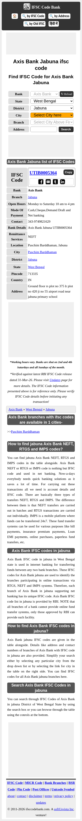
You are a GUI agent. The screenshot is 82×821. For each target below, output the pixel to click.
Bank (18, 94)
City (19, 115)
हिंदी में (54, 24)
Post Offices (41, 789)
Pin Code (23, 789)
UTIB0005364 (43, 172)
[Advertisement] (41, 43)
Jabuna (32, 197)
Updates (55, 380)
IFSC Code (15, 783)
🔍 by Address (59, 16)
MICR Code (33, 783)
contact (21, 796)
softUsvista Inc (64, 809)
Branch (19, 122)
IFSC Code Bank (45, 7)
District (18, 108)
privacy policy (63, 796)
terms (48, 796)
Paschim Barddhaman (42, 252)
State (18, 101)
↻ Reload (66, 94)
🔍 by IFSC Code (33, 16)
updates (41, 802)
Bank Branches (55, 783)
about (11, 796)
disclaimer (35, 796)
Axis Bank (16, 409)
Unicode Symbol (63, 789)
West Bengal (36, 267)
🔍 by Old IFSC (34, 24)
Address (18, 129)
